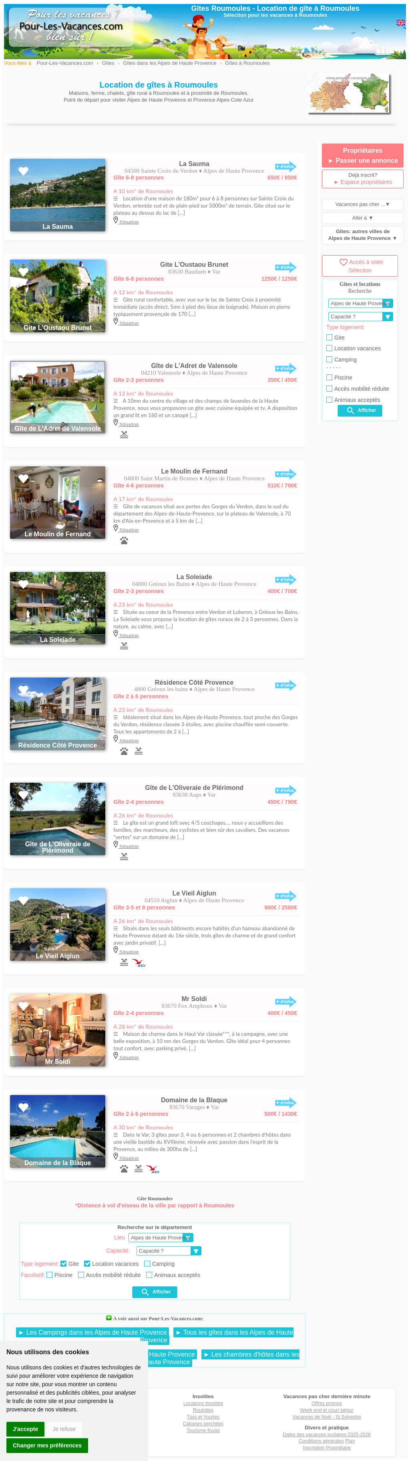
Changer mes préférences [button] (47, 1445)
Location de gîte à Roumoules (308, 8)
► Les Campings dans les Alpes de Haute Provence (92, 1332)
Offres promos (327, 1403)
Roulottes (203, 1410)
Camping (159, 1264)
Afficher (156, 1292)
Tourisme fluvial (203, 1430)
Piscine (59, 1275)
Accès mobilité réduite (109, 1275)
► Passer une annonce (363, 160)
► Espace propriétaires (363, 182)
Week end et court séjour (327, 1410)
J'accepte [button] (25, 1429)
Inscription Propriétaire (327, 1448)
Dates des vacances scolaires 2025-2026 (326, 1434)
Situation (128, 222)
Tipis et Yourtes (203, 1417)
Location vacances (111, 1264)
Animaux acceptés (173, 1275)
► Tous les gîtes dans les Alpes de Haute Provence (216, 1336)
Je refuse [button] (64, 1429)
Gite (69, 1264)
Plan (350, 1441)
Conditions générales (321, 1441)
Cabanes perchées (203, 1424)
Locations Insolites (203, 1403)
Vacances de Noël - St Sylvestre (327, 1417)
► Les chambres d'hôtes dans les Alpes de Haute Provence (208, 1358)
